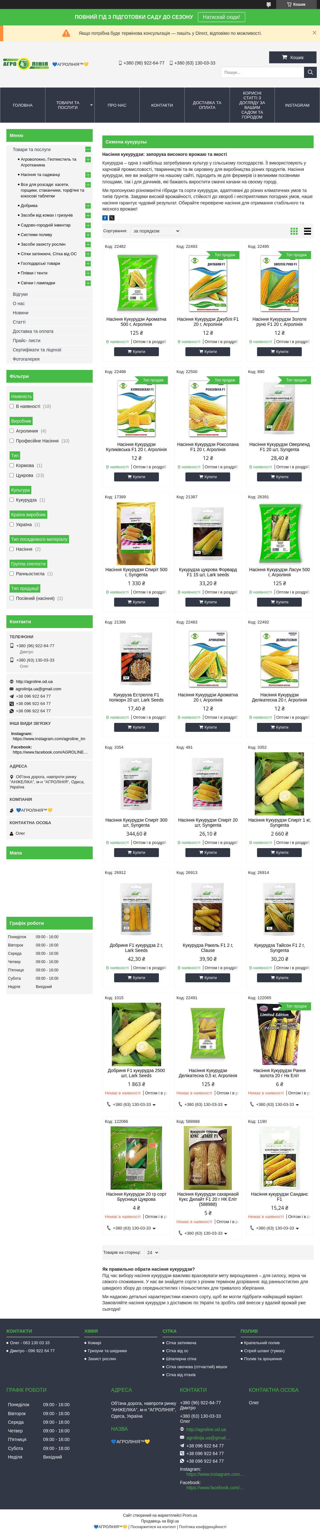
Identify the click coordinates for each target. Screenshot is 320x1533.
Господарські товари (40, 263)
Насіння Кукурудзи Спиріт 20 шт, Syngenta (208, 822)
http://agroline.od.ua (34, 681)
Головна (23, 105)
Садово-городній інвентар (46, 225)
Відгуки (20, 294)
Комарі (94, 1342)
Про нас (117, 105)
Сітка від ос (177, 1350)
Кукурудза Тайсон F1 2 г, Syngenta (279, 948)
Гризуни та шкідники (107, 1350)
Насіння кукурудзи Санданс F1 (279, 1197)
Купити (139, 351)
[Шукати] (310, 72)
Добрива (29, 205)
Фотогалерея (26, 359)
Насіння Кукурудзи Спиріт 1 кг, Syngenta (279, 822)
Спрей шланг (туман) (264, 1350)
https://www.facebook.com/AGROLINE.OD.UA (50, 752)
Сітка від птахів (180, 1374)
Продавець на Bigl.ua (160, 1521)
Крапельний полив (262, 1342)
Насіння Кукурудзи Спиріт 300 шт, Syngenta (136, 822)
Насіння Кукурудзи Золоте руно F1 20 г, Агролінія (280, 322)
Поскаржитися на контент (153, 1527)
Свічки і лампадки (38, 282)
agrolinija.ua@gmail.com (38, 688)
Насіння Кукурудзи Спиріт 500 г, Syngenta (136, 572)
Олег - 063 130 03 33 (30, 1342)
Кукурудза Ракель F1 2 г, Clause (208, 948)
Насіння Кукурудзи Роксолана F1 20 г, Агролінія (208, 447)
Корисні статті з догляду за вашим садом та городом (252, 105)
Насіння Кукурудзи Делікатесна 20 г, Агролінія (279, 697)
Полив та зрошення (263, 1358)
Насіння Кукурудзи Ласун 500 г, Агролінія (279, 572)
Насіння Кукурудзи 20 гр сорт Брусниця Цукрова (136, 1197)
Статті (19, 322)
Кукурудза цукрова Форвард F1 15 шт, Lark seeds (208, 572)
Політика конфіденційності (202, 1527)
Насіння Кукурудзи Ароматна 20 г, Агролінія (208, 697)
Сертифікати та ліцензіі (37, 349)
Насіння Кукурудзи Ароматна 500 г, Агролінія (136, 322)
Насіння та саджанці (40, 174)
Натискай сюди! (221, 17)
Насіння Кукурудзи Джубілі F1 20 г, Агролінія (207, 322)
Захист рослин (102, 1358)
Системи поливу (36, 234)
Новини (20, 312)
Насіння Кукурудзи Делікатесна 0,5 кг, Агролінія (208, 1073)
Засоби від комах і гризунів (47, 215)
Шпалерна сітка (181, 1358)
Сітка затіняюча (181, 1342)
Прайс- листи (26, 340)
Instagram (297, 105)
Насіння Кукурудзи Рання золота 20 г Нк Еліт (280, 1073)
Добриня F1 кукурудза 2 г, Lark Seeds (136, 948)
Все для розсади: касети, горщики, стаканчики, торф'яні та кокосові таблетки (52, 190)
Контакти (162, 105)
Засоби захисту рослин (43, 244)
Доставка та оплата (207, 105)
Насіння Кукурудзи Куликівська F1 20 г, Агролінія (136, 447)
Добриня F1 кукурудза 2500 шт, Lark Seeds (136, 1073)
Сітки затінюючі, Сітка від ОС (49, 253)
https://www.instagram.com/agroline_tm (49, 738)
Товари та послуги (67, 105)
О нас (19, 303)
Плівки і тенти (34, 273)
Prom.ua (190, 1515)
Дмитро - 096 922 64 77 (32, 1350)
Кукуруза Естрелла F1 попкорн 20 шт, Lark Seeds (136, 697)
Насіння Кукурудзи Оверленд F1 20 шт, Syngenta (279, 447)
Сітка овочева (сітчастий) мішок (196, 1366)
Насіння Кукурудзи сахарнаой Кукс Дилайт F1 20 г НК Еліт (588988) (207, 1199)
